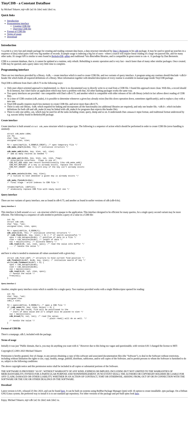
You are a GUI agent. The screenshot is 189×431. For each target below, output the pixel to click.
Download (12, 36)
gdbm (67, 56)
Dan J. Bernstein (120, 51)
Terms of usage (14, 34)
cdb (136, 51)
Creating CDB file (21, 26)
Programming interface (18, 23)
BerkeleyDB (57, 56)
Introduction (13, 21)
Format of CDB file (16, 31)
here (63, 419)
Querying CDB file (22, 28)
